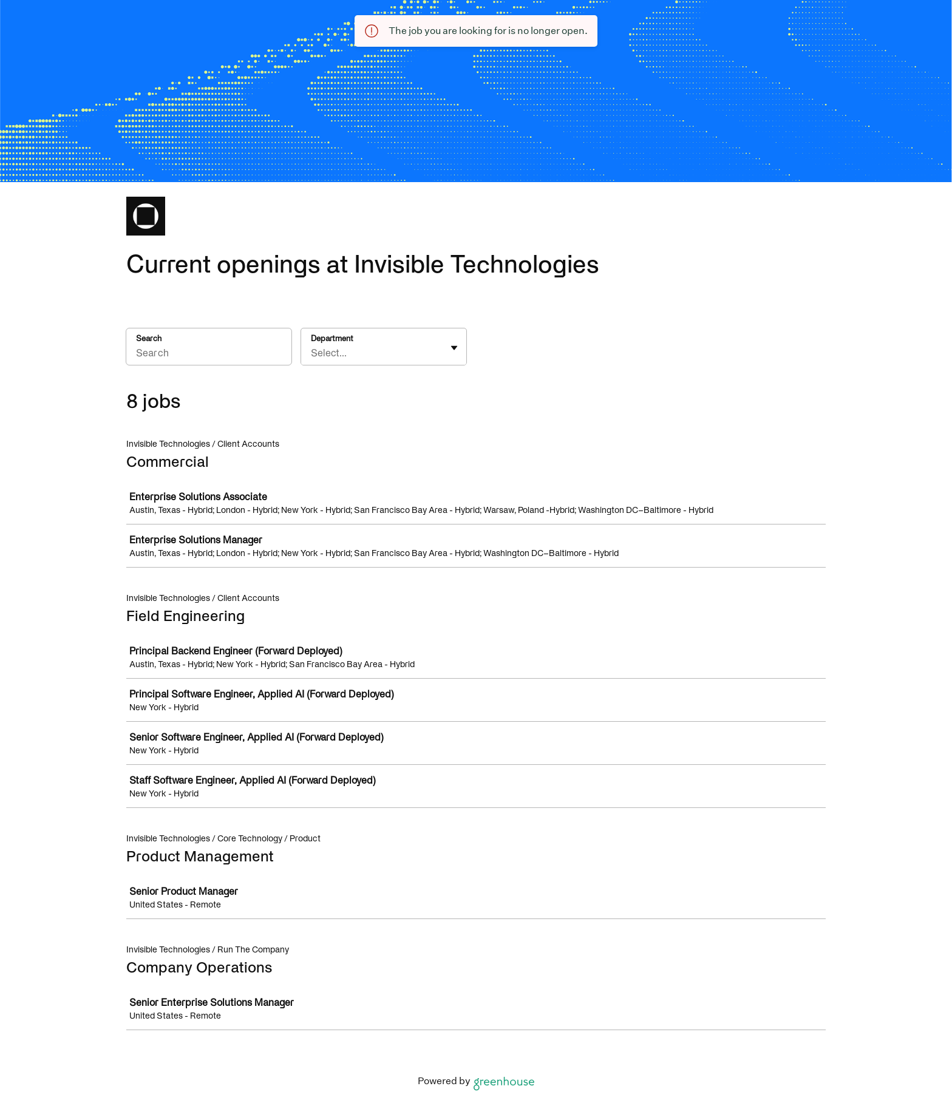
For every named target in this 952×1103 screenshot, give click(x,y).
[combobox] (312, 352)
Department (332, 338)
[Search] (208, 354)
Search (149, 338)
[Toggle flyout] (454, 348)
